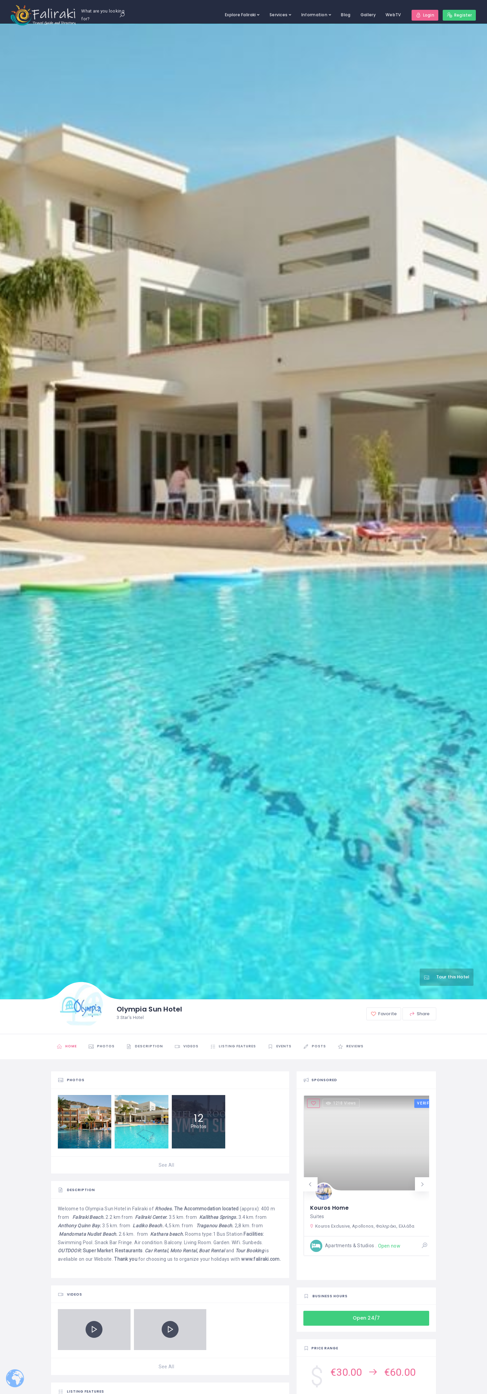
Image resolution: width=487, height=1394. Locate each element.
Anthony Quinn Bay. (79, 1225)
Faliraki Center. (151, 1217)
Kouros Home (329, 1208)
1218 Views (341, 1103)
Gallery (368, 15)
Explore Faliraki (240, 15)
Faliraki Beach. (88, 1217)
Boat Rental (211, 1250)
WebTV (393, 15)
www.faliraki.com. (261, 1259)
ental (162, 1250)
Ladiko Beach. (148, 1225)
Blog (345, 15)
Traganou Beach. (214, 1225)
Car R (151, 1250)
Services (278, 15)
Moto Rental (183, 1250)
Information (314, 15)
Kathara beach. (167, 1234)
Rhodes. (164, 1208)
